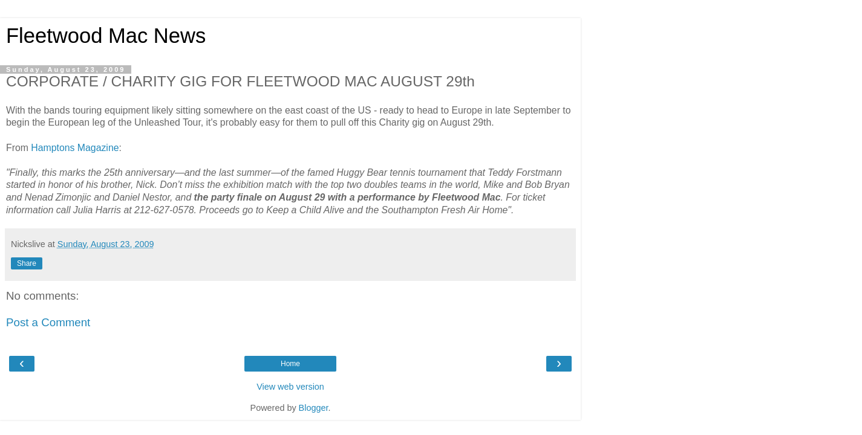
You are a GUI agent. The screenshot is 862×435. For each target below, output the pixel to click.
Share (26, 263)
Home (290, 363)
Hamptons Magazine (75, 148)
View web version (290, 387)
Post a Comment (48, 322)
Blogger (313, 408)
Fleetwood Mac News (106, 35)
